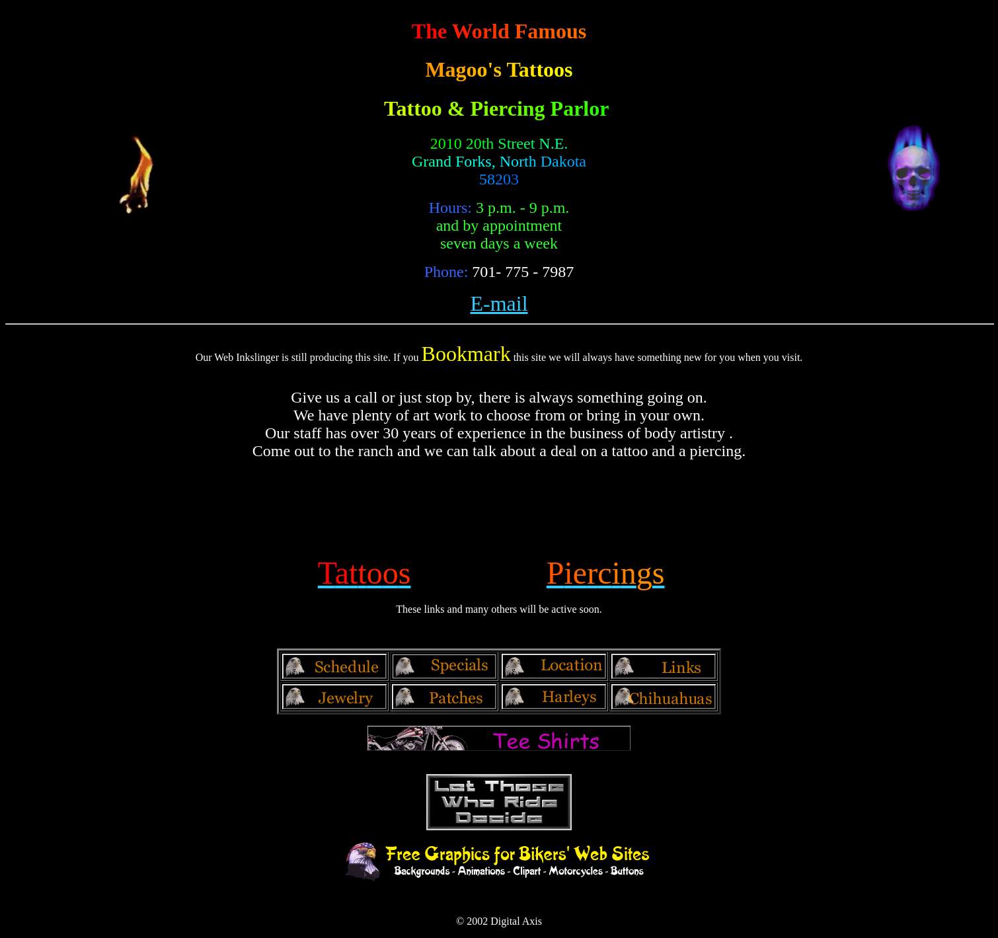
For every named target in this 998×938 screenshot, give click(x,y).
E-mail (498, 303)
